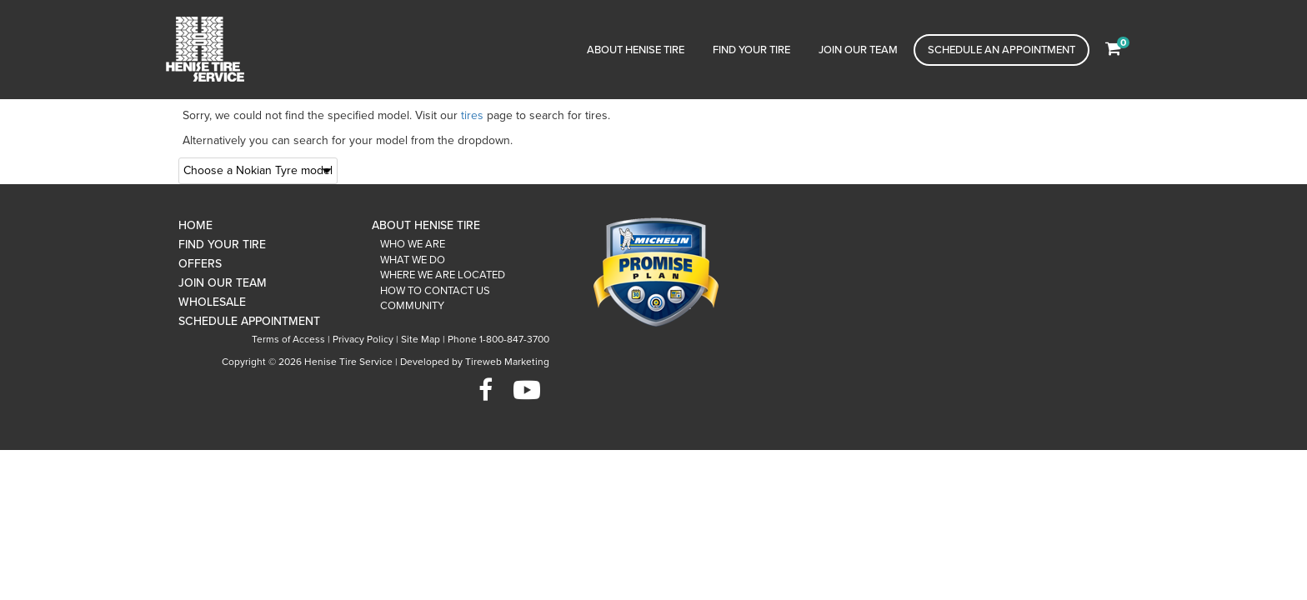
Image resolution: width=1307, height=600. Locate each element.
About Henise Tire (635, 50)
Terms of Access (288, 339)
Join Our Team (858, 50)
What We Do (412, 260)
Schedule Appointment (249, 321)
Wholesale (212, 302)
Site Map (420, 339)
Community (412, 305)
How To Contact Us (435, 291)
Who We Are (412, 244)
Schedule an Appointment (1001, 50)
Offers (200, 264)
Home (195, 225)
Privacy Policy (363, 339)
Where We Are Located (442, 275)
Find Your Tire (751, 50)
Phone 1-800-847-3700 (498, 339)
